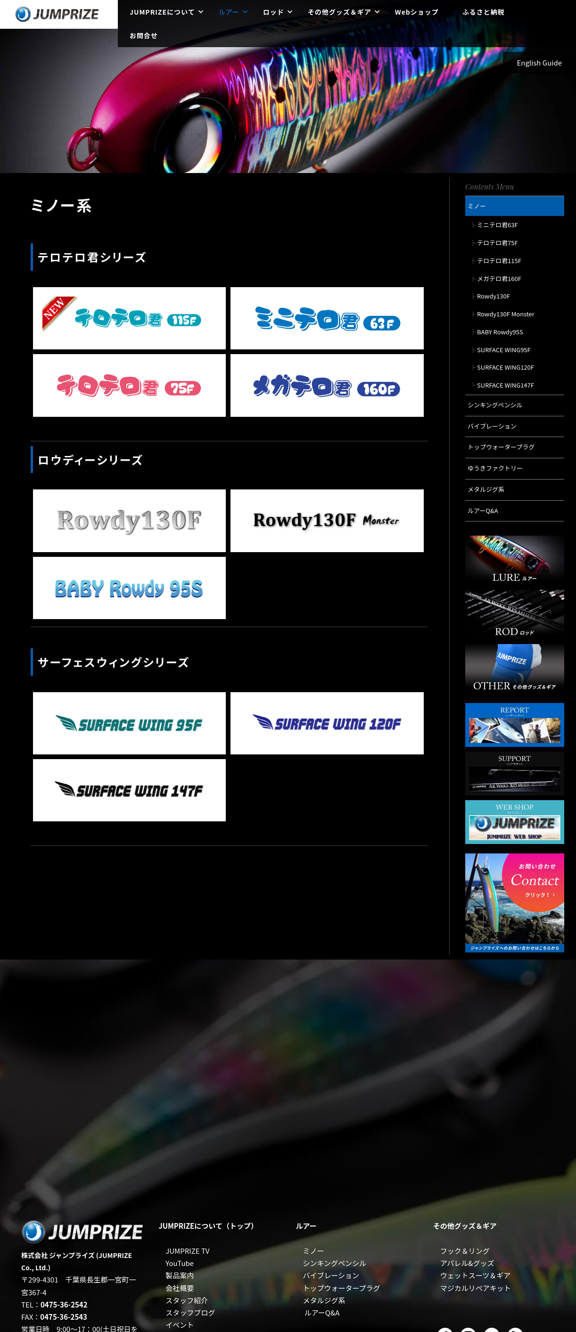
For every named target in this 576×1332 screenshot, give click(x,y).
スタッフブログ (190, 1312)
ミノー (313, 1251)
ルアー (229, 12)
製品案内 (179, 1275)
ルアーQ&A (322, 1312)
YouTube (179, 1263)
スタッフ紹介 (186, 1300)
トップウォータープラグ (341, 1288)
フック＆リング (465, 1251)
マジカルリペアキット (475, 1288)
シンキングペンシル (334, 1263)
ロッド (273, 12)
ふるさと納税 (483, 12)
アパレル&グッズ (467, 1263)
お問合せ (144, 35)
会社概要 (179, 1288)
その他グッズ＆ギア (339, 12)
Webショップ (417, 12)
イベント (179, 1325)
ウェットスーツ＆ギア (475, 1275)
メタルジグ (320, 1300)
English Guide (539, 62)
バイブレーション (331, 1275)
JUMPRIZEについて (162, 12)
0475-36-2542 (64, 1304)
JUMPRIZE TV (187, 1251)
